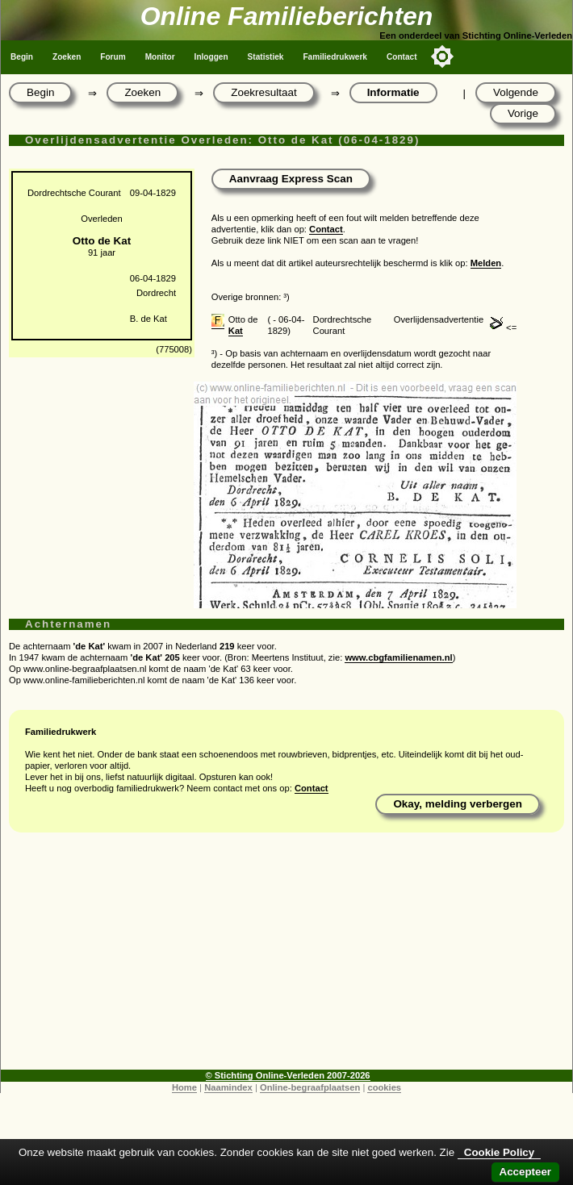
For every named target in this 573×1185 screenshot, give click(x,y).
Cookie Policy (499, 1152)
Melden (486, 263)
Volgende (515, 92)
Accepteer (525, 1172)
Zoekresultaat (263, 92)
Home (184, 1087)
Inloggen (211, 56)
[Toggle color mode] (442, 56)
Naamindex (228, 1087)
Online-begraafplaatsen (310, 1087)
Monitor (160, 56)
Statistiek (266, 56)
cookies (384, 1087)
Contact (402, 56)
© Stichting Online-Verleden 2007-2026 (288, 1075)
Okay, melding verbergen (457, 804)
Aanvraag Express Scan (291, 179)
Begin (21, 56)
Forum (112, 56)
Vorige (523, 113)
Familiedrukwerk (335, 56)
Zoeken (66, 56)
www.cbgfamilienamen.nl (398, 657)
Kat (235, 331)
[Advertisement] (286, 957)
